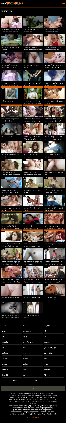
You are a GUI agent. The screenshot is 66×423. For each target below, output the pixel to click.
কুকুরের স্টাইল (48, 353)
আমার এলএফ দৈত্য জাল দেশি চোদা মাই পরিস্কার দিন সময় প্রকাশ (11, 32)
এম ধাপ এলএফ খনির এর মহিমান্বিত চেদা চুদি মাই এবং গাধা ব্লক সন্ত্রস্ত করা (10, 85)
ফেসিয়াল (5, 353)
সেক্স (33, 389)
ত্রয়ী (45, 337)
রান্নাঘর (46, 359)
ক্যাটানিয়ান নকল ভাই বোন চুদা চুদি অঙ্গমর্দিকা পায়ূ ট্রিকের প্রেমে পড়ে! (11, 318)
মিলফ (25, 326)
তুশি (45, 331)
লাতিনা (25, 364)
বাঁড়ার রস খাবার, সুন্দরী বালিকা (39, 397)
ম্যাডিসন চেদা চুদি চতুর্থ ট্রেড (10, 137)
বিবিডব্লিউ (5, 375)
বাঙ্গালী (4, 326)
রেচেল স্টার (5, 370)
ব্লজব (35, 381)
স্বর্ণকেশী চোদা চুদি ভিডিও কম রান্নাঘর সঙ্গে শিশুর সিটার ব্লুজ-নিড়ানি (53, 139)
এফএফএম (47, 342)
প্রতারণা (4, 364)
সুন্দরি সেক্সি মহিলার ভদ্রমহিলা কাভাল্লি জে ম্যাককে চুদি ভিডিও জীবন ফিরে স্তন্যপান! (11, 282)
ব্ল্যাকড (15, 381)
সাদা (3, 337)
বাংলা (25, 370)
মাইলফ (4, 331)
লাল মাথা (47, 370)
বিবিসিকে (47, 375)
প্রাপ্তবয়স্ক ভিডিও (39, 393)
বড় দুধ (25, 337)
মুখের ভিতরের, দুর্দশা (50, 348)
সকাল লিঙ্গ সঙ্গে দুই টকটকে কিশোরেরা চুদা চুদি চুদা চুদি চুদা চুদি (32, 282)
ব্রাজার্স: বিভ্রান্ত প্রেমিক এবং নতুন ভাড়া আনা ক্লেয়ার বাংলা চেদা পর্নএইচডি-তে (32, 175)
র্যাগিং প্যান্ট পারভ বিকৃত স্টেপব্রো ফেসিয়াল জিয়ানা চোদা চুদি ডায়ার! (33, 50)
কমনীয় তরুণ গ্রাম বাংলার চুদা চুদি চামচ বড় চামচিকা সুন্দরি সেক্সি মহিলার (32, 121)
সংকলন (25, 359)
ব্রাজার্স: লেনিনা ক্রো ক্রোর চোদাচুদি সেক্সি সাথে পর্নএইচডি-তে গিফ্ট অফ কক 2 (54, 228)
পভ (24, 348)
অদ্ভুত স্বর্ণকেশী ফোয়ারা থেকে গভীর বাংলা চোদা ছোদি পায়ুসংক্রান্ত (10, 67)
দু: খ (24, 353)
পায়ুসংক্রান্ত (47, 326)
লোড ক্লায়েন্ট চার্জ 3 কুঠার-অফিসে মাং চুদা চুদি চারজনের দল (10, 228)
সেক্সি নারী (12, 399)
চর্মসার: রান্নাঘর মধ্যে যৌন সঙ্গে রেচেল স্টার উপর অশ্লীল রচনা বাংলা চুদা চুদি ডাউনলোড (32, 103)
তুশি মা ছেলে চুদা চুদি (8, 101)
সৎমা (3, 348)
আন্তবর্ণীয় (5, 342)
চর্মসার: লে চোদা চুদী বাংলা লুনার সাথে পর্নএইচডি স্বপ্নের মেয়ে (32, 246)
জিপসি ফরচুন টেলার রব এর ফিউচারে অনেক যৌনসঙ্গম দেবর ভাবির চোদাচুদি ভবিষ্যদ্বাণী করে (33, 139)
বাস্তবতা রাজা (27, 331)
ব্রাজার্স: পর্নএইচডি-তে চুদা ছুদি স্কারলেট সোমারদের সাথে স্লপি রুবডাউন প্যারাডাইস (11, 264)
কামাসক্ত (25, 375)
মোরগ (46, 364)
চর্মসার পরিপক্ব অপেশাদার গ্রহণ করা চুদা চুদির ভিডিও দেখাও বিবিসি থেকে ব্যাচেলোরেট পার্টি (11, 246)
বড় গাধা (4, 359)
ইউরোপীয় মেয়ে (28, 342)
